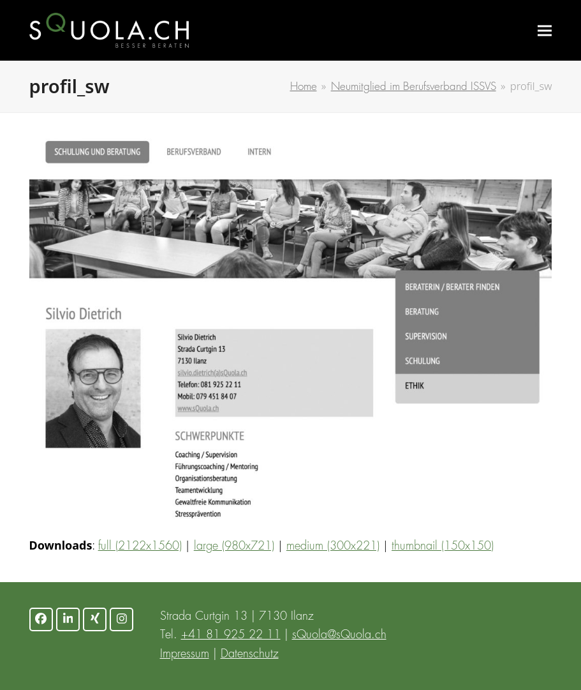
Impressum (184, 654)
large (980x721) (234, 546)
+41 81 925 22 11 (231, 635)
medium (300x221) (332, 546)
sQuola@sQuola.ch (339, 635)
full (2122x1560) (140, 546)
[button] (545, 30)
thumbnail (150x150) (443, 546)
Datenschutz (250, 654)
